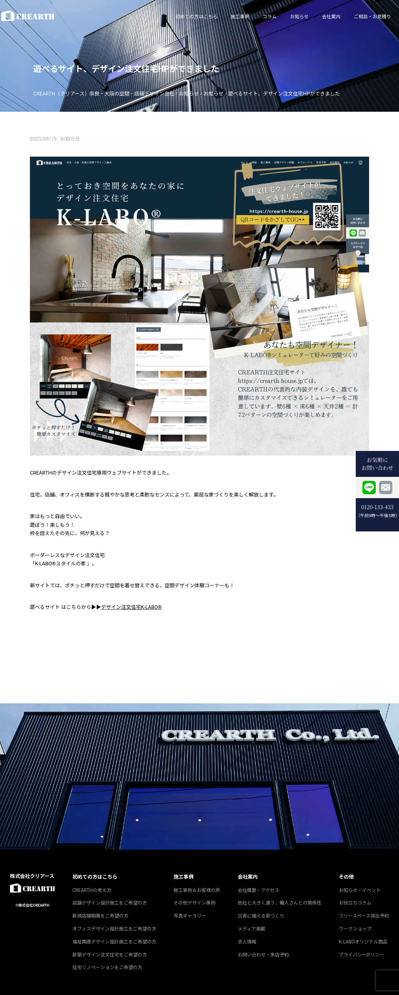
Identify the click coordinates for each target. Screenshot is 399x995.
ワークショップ (355, 928)
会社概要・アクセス (258, 890)
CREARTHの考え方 (91, 890)
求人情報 (247, 941)
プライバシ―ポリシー (361, 954)
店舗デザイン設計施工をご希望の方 (109, 903)
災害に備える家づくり (261, 916)
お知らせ (267, 16)
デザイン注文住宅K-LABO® (131, 607)
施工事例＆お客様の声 (197, 890)
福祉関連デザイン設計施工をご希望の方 (114, 941)
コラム (238, 16)
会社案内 (299, 16)
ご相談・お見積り (340, 16)
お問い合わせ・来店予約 (263, 954)
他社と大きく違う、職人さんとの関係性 (280, 903)
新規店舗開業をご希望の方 (100, 916)
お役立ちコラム (355, 903)
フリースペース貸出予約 (364, 916)
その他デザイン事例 (194, 903)
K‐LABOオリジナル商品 (363, 941)
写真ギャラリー (190, 916)
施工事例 (208, 16)
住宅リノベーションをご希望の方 (107, 967)
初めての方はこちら (165, 16)
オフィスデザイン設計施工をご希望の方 (114, 928)
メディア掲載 (251, 928)
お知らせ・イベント (360, 890)
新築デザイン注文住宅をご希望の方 (109, 954)
